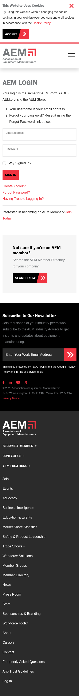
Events (8, 488)
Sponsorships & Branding (22, 613)
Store (7, 604)
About (7, 633)
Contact (8, 652)
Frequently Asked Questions (24, 662)
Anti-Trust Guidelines (18, 671)
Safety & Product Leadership (24, 536)
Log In (7, 681)
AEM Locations (15, 466)
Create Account (14, 186)
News (7, 585)
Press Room (12, 594)
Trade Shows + (14, 546)
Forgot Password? (16, 192)
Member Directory (16, 575)
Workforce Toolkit (15, 623)
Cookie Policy (41, 23)
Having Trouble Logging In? (23, 198)
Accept (11, 34)
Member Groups (15, 565)
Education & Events (17, 517)
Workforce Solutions (18, 556)
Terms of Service (26, 371)
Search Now (25, 278)
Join (6, 479)
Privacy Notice (11, 398)
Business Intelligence (18, 508)
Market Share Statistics (20, 527)
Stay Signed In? (19, 163)
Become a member (18, 446)
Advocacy (10, 498)
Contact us (12, 456)
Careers (9, 642)
